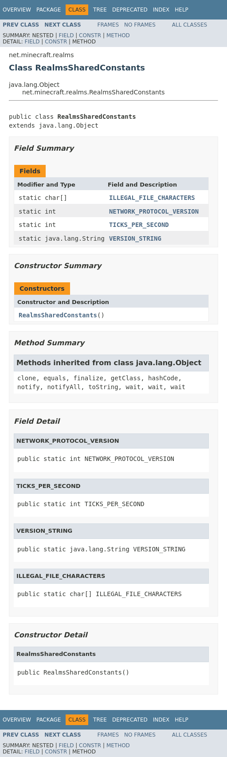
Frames (108, 25)
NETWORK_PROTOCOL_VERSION (154, 211)
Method (118, 35)
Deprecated (130, 10)
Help (181, 10)
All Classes (189, 25)
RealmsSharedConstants (58, 315)
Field (66, 35)
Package (48, 10)
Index (161, 10)
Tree (100, 10)
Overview (17, 10)
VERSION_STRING (135, 238)
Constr (90, 35)
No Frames (140, 25)
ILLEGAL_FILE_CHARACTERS (152, 197)
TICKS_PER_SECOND (139, 224)
